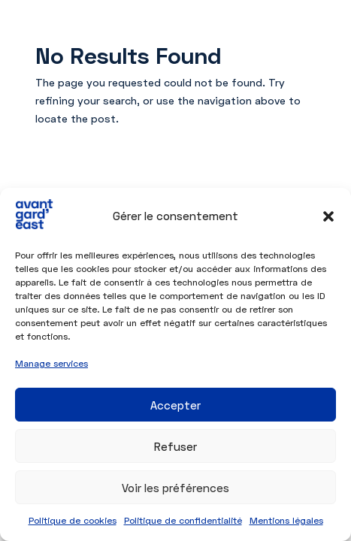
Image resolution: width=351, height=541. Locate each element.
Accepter (175, 405)
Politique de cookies (72, 520)
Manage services (51, 363)
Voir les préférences (175, 487)
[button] (328, 216)
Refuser (175, 446)
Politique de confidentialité (183, 520)
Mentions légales (286, 520)
